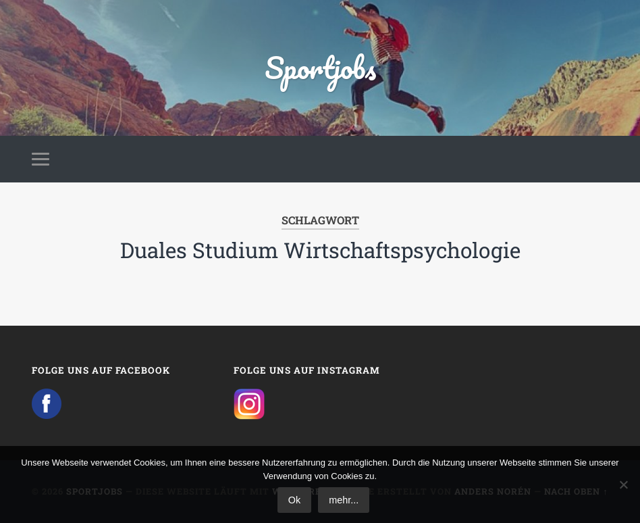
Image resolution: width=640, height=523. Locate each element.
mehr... (343, 500)
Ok (294, 500)
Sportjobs (320, 67)
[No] (623, 484)
